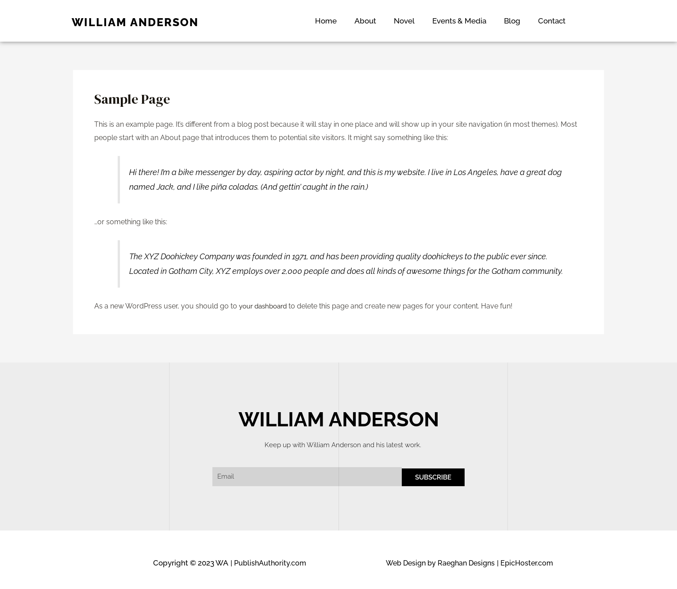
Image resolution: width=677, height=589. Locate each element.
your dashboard (265, 306)
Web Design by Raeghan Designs (437, 562)
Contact (551, 20)
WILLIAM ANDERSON (135, 22)
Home (326, 20)
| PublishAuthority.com (270, 562)
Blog (512, 20)
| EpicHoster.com (526, 562)
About (365, 20)
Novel (404, 20)
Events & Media (459, 20)
